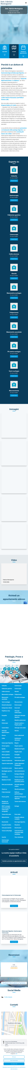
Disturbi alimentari (7, 705)
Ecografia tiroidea (6, 825)
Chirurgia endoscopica (18, 711)
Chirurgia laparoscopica (5, 731)
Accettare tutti (14, 1063)
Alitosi (3, 720)
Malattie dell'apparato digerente (20, 797)
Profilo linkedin (8, 997)
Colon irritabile (6, 751)
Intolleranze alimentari (18, 739)
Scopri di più (14, 180)
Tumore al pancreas (7, 760)
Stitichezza (5, 777)
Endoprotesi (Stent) (7, 708)
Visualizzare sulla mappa (14, 1023)
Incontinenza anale (7, 768)
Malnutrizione (5, 817)
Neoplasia (17, 825)
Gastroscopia (18, 685)
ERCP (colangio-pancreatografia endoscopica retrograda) (6, 808)
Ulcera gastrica (6, 754)
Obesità (17, 691)
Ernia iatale (17, 814)
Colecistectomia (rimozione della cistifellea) (19, 832)
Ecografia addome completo (19, 818)
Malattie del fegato (20, 749)
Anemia (4, 774)
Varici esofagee (6, 702)
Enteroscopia (18, 705)
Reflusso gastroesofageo (19, 793)
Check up (4, 789)
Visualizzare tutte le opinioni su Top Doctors (14, 983)
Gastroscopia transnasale (5, 841)
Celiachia (4, 685)
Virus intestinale (19, 837)
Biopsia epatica (19, 746)
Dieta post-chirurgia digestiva (20, 716)
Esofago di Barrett (19, 774)
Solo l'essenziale (14, 1060)
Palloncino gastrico (7, 688)
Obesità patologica (19, 789)
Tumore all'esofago (7, 830)
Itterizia (17, 730)
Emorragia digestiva (20, 822)
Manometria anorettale (5, 698)
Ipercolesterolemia (20, 771)
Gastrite (4, 837)
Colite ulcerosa (6, 691)
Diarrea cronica (6, 757)
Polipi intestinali (6, 792)
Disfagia (17, 806)
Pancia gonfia (5, 796)
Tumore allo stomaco (20, 801)
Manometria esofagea (7, 694)
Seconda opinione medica (19, 785)
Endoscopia (5, 723)
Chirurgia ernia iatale (20, 727)
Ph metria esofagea (20, 697)
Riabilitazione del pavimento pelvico (19, 780)
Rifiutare (14, 1057)
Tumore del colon (6, 814)
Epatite (3, 749)
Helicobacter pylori (20, 760)
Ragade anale (18, 751)
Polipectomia (18, 694)
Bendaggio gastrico (7, 771)
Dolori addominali (19, 735)
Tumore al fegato (19, 777)
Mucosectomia (18, 702)
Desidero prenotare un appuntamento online (14, 861)
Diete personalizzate (7, 784)
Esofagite (17, 754)
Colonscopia (18, 688)
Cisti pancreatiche (6, 827)
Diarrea (4, 735)
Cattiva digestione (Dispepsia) (19, 764)
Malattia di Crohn (6, 780)
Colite (3, 738)
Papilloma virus (6, 711)
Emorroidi (17, 708)
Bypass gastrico (19, 768)
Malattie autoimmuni (20, 720)
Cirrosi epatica (5, 746)
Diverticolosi (18, 827)
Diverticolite (5, 822)
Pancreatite (18, 757)
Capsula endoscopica (7, 763)
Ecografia (4, 715)
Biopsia (17, 743)
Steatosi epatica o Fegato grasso (19, 724)
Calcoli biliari (5, 727)
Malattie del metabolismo (5, 802)
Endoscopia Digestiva (7, 743)
